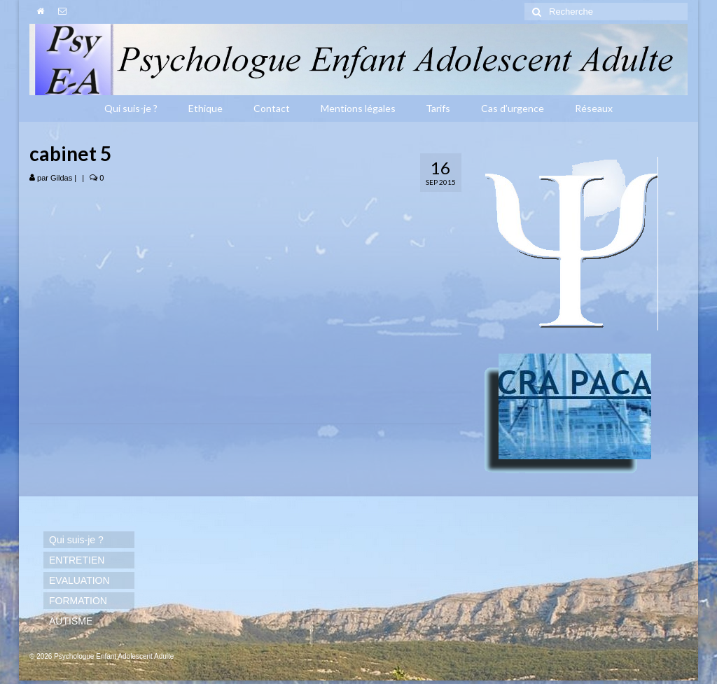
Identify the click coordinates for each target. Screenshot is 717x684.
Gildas (61, 178)
